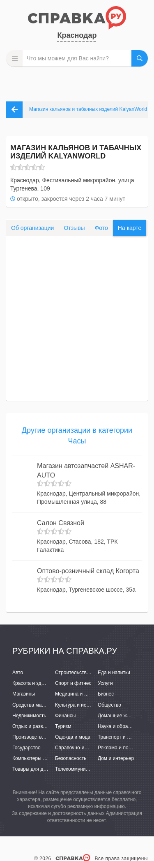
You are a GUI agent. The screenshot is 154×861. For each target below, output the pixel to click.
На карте (130, 228)
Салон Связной (60, 522)
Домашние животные (122, 716)
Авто (17, 672)
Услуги (105, 683)
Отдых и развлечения (37, 726)
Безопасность (71, 758)
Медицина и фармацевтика (86, 694)
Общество (109, 705)
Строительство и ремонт (83, 672)
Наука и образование (122, 726)
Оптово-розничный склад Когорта (88, 570)
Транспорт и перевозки (124, 737)
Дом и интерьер (116, 758)
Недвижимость (29, 716)
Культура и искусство (79, 705)
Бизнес (106, 694)
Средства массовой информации (50, 705)
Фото (101, 228)
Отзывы (74, 228)
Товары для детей (32, 769)
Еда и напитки (114, 672)
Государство (26, 748)
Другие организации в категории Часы (77, 435)
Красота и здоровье (34, 683)
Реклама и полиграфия (124, 748)
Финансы (65, 716)
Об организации (32, 228)
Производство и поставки (41, 737)
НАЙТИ (140, 58)
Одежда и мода (72, 737)
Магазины (23, 694)
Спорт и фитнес (73, 683)
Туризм (63, 726)
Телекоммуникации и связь (86, 769)
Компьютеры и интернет (40, 758)
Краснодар (77, 35)
